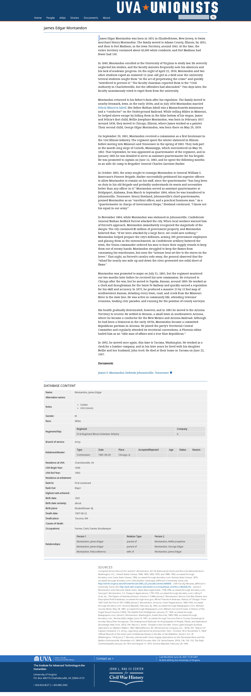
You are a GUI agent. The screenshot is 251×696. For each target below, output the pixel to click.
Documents (91, 18)
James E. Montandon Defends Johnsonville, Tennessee (133, 372)
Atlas (62, 18)
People (50, 18)
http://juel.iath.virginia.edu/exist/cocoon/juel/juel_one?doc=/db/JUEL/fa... (156, 586)
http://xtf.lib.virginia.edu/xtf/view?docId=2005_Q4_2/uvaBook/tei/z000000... (135, 583)
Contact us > (104, 659)
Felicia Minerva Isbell (112, 107)
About (106, 18)
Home (38, 18)
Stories (74, 18)
